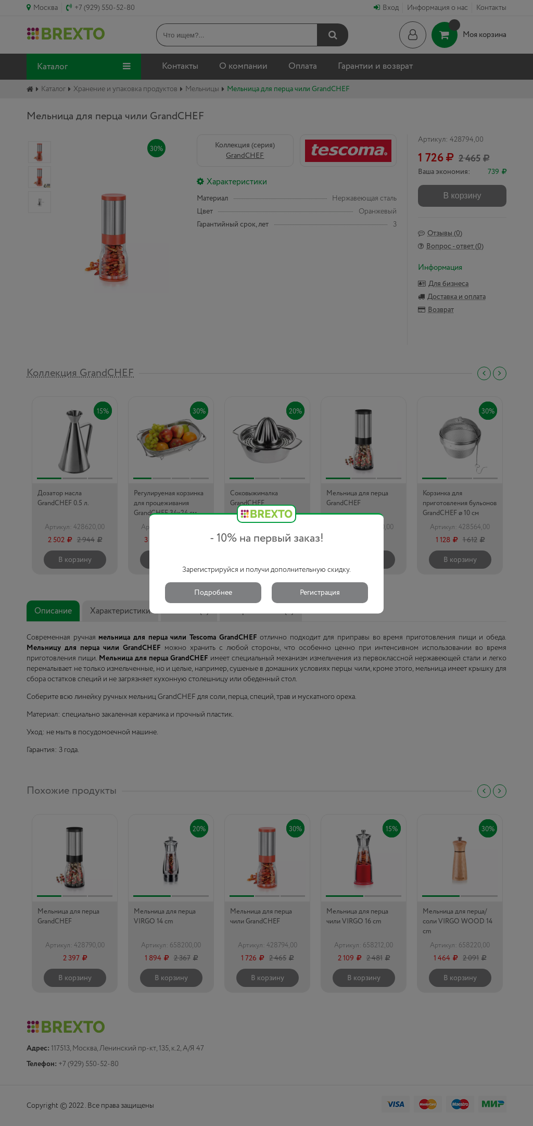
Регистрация (320, 592)
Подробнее (213, 592)
